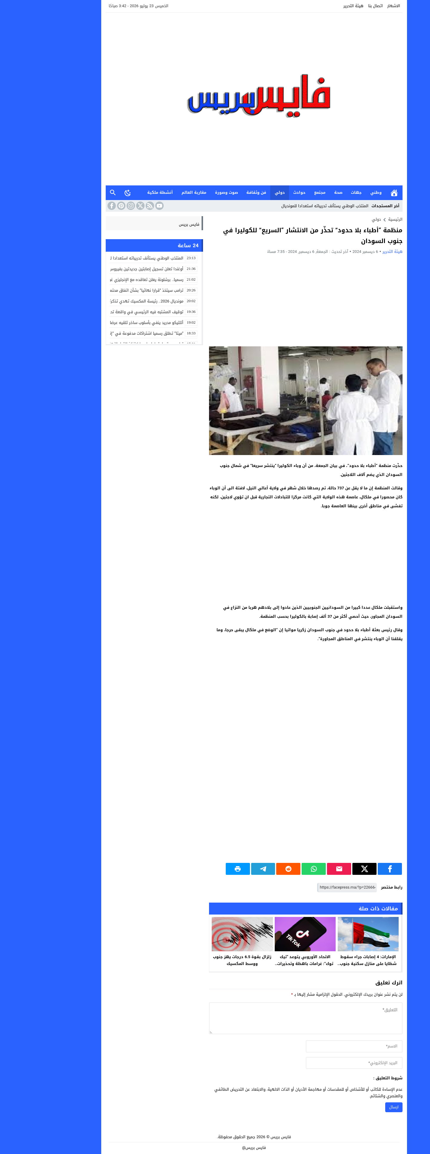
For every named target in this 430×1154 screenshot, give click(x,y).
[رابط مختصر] (308, 887)
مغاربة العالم (154, 192)
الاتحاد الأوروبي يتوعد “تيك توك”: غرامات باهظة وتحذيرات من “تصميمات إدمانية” (266, 963)
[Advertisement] (266, 300)
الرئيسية (355, 193)
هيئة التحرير (314, 6)
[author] (315, 1046)
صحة (299, 192)
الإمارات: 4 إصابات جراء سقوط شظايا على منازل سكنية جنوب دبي (329, 963)
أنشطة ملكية (121, 192)
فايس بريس (150, 224)
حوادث (260, 192)
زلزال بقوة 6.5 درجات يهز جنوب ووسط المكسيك (203, 960)
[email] (315, 1063)
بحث (74, 192)
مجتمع (280, 192)
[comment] (266, 1018)
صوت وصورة (187, 192)
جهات (317, 192)
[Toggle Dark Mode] (88, 192)
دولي (241, 192)
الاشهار (354, 6)
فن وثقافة (217, 192)
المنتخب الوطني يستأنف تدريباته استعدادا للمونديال (285, 206)
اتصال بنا (336, 6)
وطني (337, 192)
